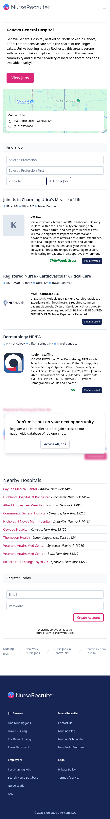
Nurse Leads (16, 785)
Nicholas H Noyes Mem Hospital (27, 521)
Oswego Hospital (15, 529)
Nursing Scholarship (71, 739)
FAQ (10, 794)
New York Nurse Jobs (33, 651)
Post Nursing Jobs (19, 769)
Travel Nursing (17, 731)
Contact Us (65, 723)
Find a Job (58, 181)
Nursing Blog (66, 731)
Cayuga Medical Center (20, 489)
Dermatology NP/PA (22, 336)
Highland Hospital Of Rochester (26, 497)
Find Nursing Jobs (19, 723)
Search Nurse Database (23, 777)
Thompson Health (16, 537)
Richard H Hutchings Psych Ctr (25, 562)
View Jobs (20, 77)
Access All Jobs (55, 444)
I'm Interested (92, 261)
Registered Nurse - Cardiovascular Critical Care (47, 276)
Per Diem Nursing (19, 739)
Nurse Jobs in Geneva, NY (62, 651)
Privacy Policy (66, 633)
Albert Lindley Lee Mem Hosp (24, 505)
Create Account (88, 617)
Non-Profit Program (71, 747)
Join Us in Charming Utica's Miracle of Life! (42, 199)
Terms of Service (45, 633)
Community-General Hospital (24, 513)
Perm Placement (18, 747)
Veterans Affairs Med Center (24, 545)
